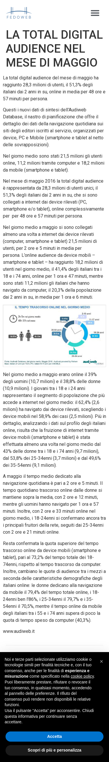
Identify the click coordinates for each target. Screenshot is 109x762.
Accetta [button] (54, 736)
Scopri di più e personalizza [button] (54, 750)
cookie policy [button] (82, 676)
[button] (95, 13)
